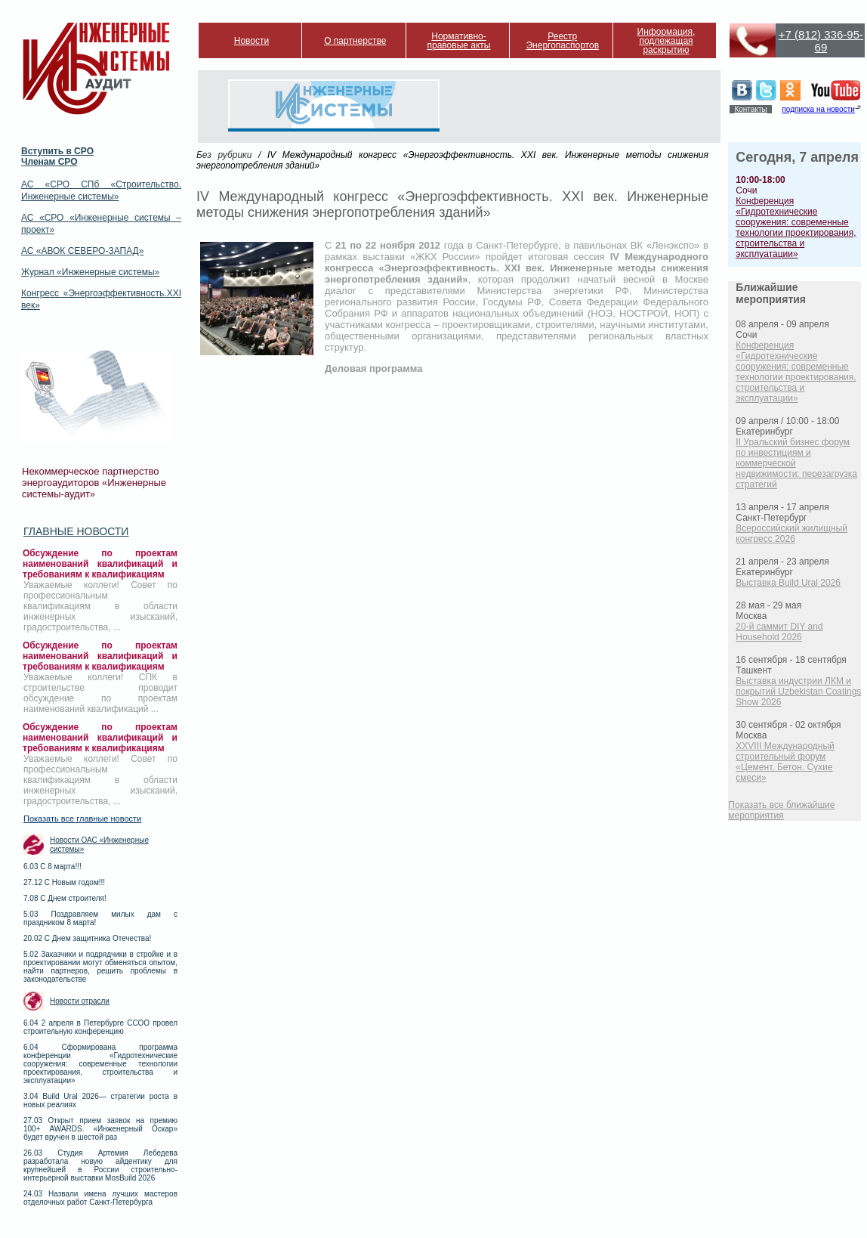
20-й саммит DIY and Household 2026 (779, 631)
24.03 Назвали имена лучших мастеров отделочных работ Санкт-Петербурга (100, 1198)
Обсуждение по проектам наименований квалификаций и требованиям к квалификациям (100, 564)
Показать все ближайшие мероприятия (781, 810)
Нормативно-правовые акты (459, 41)
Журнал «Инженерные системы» (90, 272)
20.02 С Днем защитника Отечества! (87, 938)
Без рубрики (223, 155)
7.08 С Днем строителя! (64, 898)
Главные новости (75, 531)
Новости (251, 41)
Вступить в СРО (57, 151)
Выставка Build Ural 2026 (788, 582)
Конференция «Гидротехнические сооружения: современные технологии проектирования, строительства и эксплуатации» (796, 227)
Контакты (750, 109)
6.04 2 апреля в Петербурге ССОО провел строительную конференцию (100, 1027)
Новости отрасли (80, 1001)
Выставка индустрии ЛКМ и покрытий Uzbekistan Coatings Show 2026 (798, 691)
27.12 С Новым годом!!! (64, 882)
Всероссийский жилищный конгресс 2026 (791, 533)
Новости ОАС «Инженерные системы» (99, 844)
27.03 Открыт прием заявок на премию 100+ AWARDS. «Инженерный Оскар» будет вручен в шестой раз (100, 1128)
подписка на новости (818, 109)
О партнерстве (355, 41)
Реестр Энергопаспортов (562, 41)
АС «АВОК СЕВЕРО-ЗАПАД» (82, 251)
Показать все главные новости (82, 818)
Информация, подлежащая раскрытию (666, 40)
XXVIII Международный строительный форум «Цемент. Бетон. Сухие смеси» (785, 762)
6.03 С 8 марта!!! (52, 866)
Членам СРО (49, 161)
